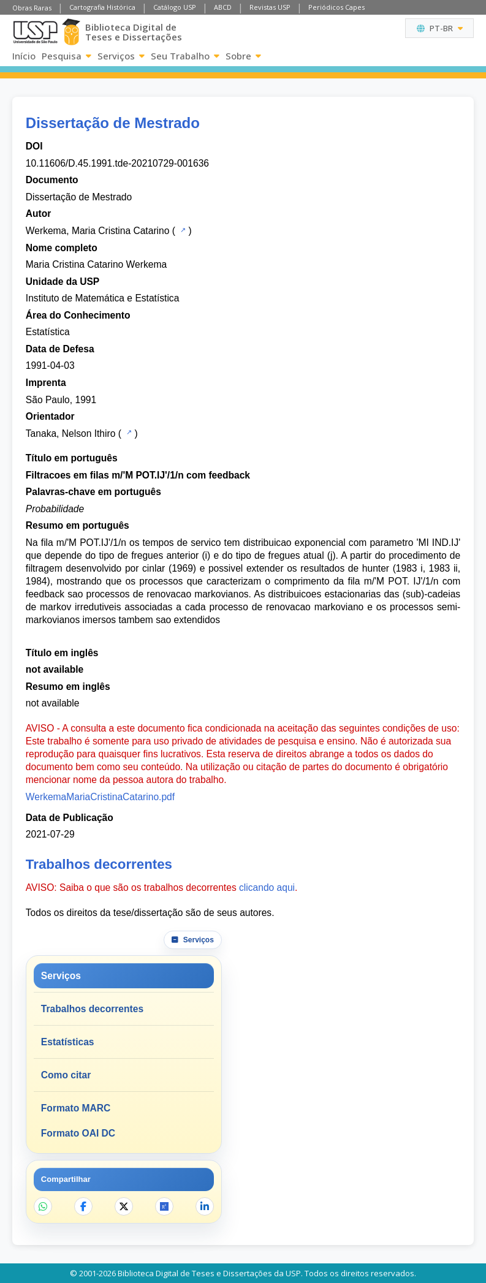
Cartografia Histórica (102, 7)
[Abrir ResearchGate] (164, 1206)
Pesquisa (66, 56)
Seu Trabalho (185, 56)
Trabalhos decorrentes (92, 1009)
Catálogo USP (174, 7)
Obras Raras (31, 7)
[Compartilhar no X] (124, 1206)
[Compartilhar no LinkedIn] (205, 1206)
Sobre (243, 56)
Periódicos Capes (336, 7)
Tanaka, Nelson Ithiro (71, 433)
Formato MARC (75, 1108)
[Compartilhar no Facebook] (83, 1206)
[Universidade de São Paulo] (35, 32)
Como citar (66, 1075)
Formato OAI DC (78, 1133)
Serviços (121, 56)
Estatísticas (67, 1042)
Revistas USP (269, 7)
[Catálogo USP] (182, 229)
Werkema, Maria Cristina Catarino (98, 230)
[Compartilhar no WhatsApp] (43, 1206)
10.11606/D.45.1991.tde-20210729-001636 (117, 163)
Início (24, 56)
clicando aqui (267, 887)
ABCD (223, 7)
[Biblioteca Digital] (71, 31)
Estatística (48, 332)
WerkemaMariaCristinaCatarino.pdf (100, 797)
